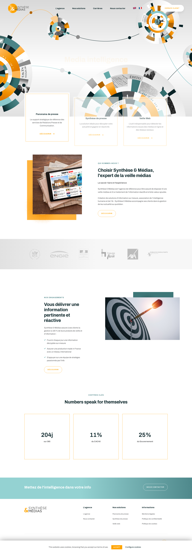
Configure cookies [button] (133, 547)
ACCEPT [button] (116, 547)
